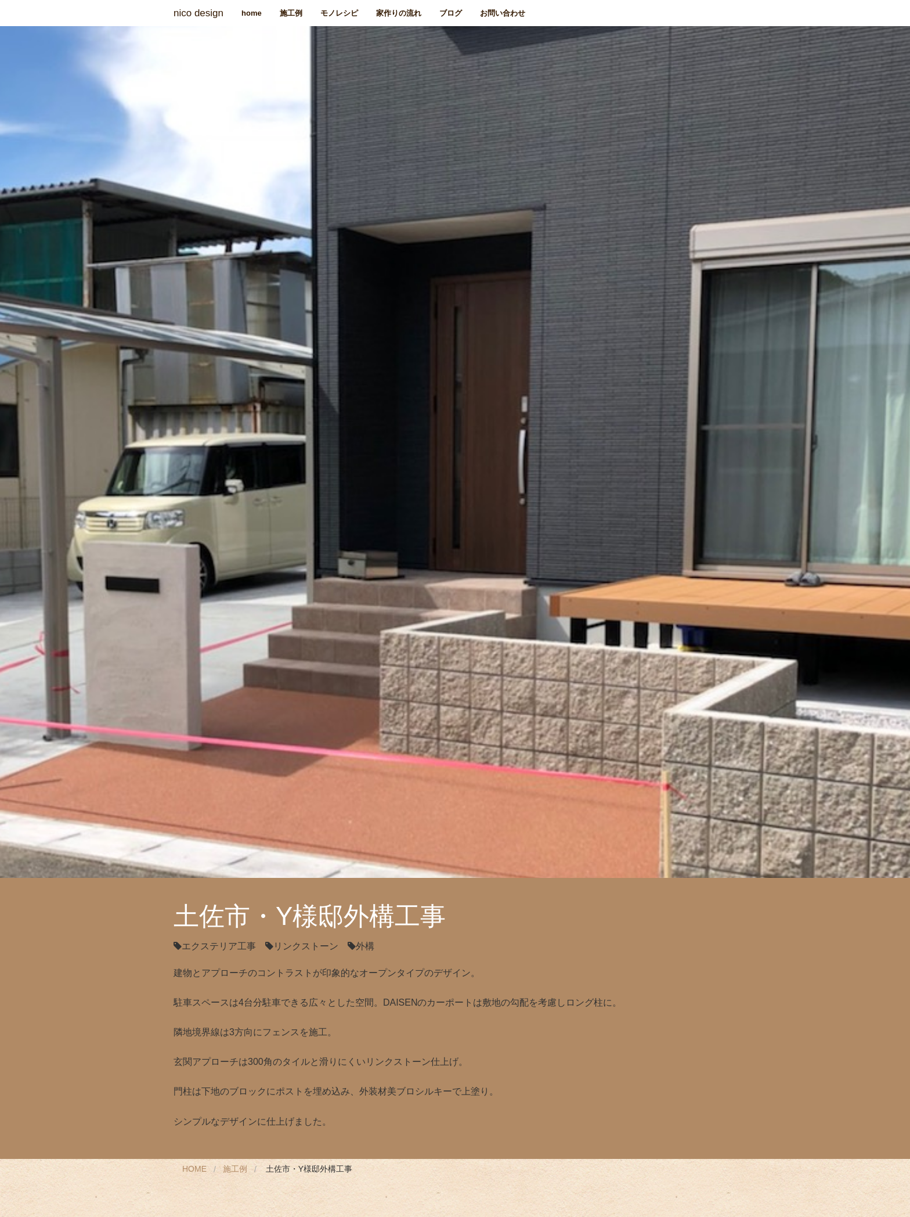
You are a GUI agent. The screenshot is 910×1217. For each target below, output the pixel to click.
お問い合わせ (502, 13)
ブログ (450, 13)
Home (194, 1168)
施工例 (291, 13)
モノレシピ (339, 13)
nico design (198, 13)
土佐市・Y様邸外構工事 (309, 1168)
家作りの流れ (398, 13)
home (251, 13)
